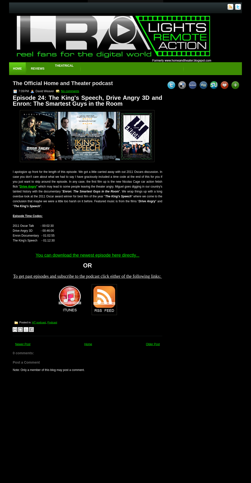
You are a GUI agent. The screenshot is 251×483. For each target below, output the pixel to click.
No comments (70, 91)
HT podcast (39, 322)
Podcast (52, 322)
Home (17, 68)
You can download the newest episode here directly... (87, 255)
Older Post (153, 344)
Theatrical (64, 65)
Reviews (37, 68)
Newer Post (22, 344)
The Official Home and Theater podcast (63, 83)
